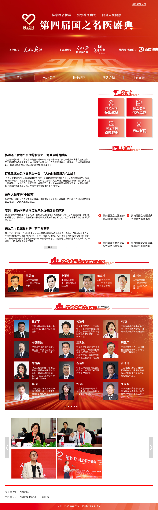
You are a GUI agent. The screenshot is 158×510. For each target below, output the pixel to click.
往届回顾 (138, 77)
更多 (50, 247)
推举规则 (79, 77)
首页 (19, 77)
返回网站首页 (139, 4)
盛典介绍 (109, 77)
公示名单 (49, 77)
